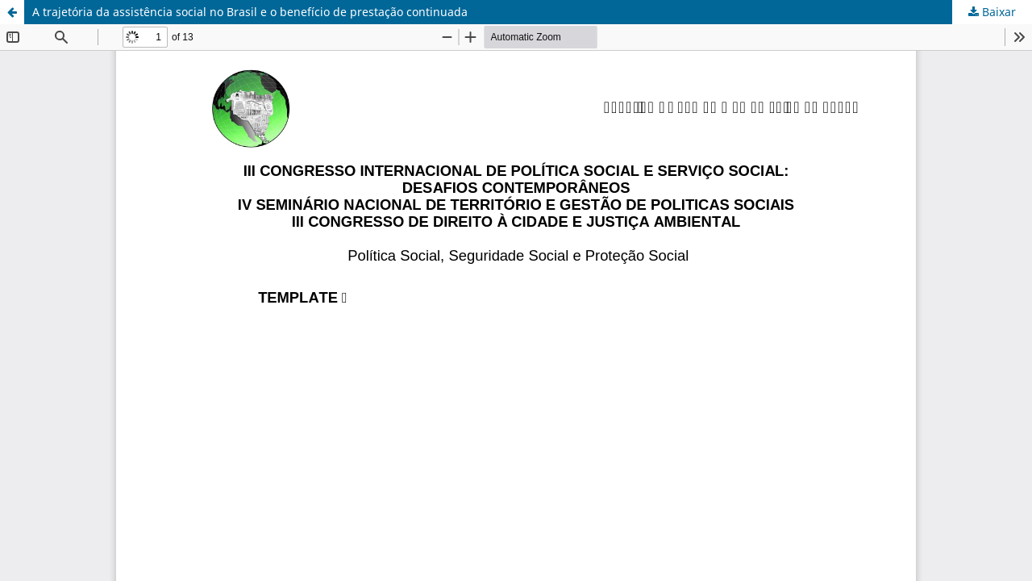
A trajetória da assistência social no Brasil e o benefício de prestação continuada (250, 11)
